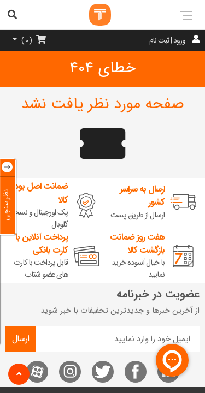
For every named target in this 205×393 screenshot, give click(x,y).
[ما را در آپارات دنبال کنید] (37, 372)
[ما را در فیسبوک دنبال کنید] (136, 372)
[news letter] (118, 339)
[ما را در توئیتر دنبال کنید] (103, 372)
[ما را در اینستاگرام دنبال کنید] (70, 372)
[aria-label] (192, 15)
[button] (19, 374)
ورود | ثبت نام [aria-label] (167, 40)
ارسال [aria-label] (20, 339)
